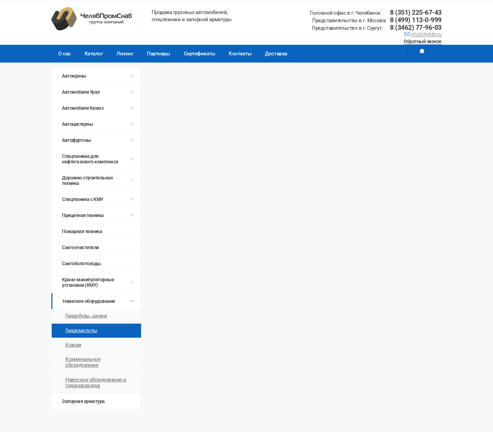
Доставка (276, 54)
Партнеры (158, 54)
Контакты (240, 54)
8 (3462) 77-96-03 (416, 27)
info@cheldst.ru (426, 35)
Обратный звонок (423, 42)
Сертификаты (199, 54)
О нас (64, 54)
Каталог (94, 54)
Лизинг (124, 54)
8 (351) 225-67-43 (416, 12)
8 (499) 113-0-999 (416, 20)
